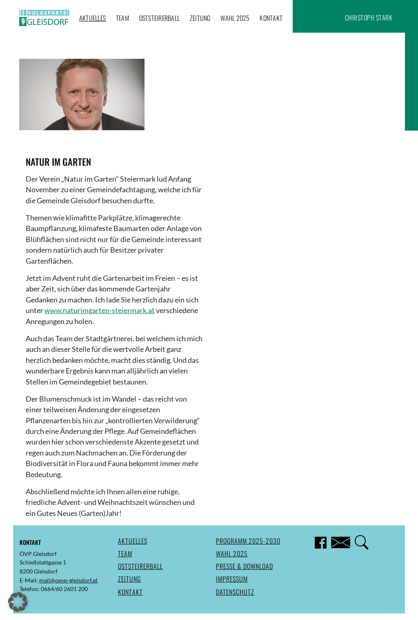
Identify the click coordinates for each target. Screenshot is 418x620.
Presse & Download (244, 566)
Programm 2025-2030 (248, 541)
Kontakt (271, 18)
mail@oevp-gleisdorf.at (68, 580)
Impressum (232, 579)
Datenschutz (235, 592)
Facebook (318, 17)
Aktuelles (92, 18)
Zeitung (200, 18)
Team (122, 18)
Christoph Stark (369, 17)
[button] (18, 602)
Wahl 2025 (234, 18)
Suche (333, 17)
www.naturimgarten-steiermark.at (99, 310)
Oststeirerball (159, 18)
